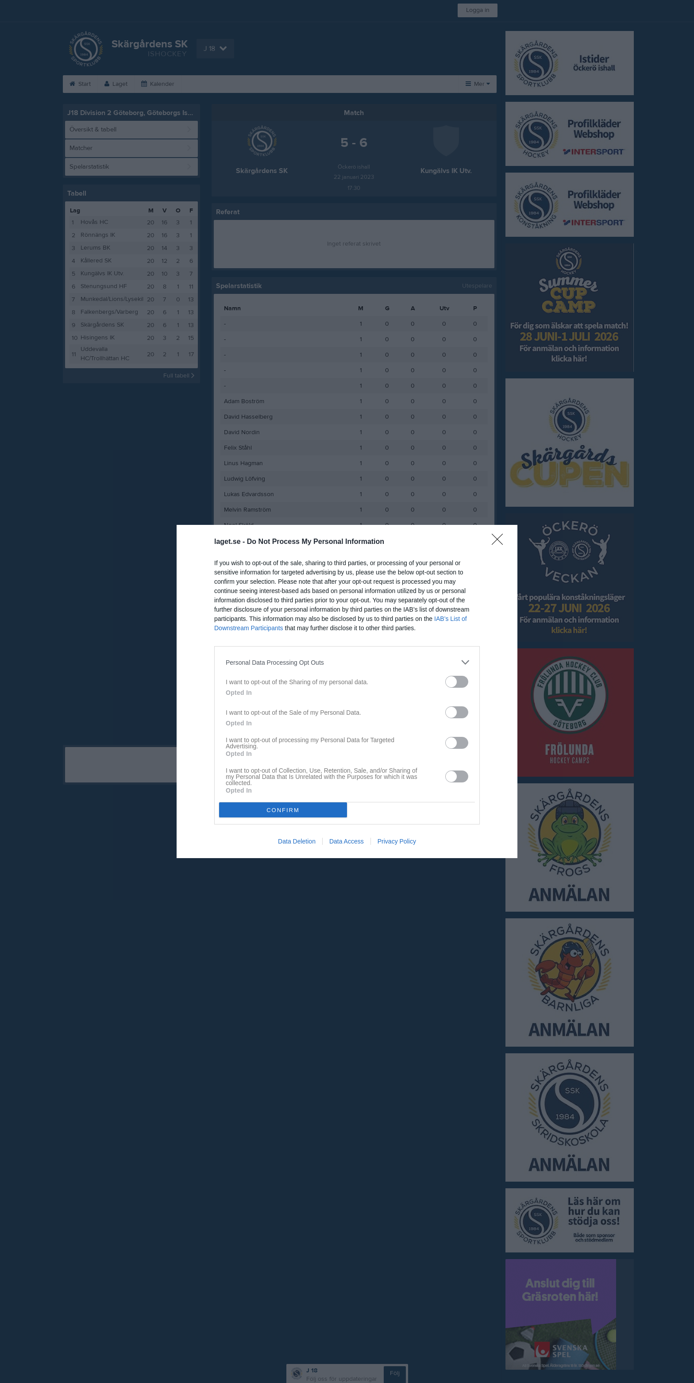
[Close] (500, 542)
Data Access (346, 841)
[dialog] (347, 691)
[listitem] (347, 662)
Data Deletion (297, 841)
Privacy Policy (397, 841)
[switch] (456, 682)
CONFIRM (283, 810)
